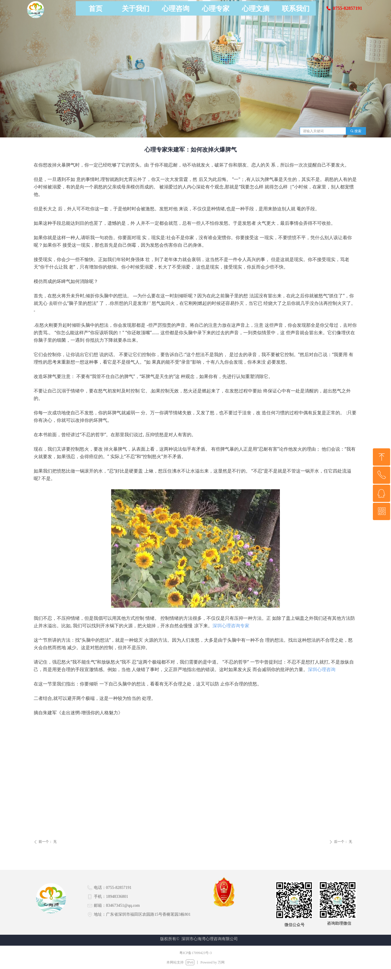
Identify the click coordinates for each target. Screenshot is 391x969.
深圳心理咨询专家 (230, 625)
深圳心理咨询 (321, 669)
